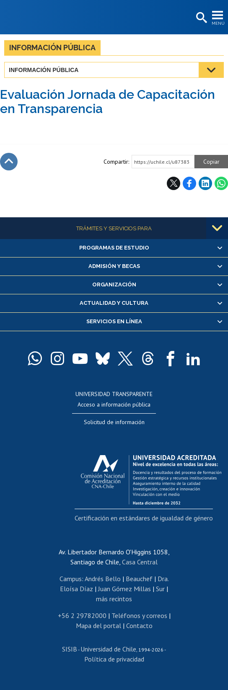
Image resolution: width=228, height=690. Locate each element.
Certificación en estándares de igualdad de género (144, 518)
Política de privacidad (114, 659)
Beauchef (139, 578)
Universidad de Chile (108, 649)
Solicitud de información (114, 422)
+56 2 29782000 (82, 615)
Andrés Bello (103, 578)
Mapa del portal (98, 625)
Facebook (189, 183)
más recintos (114, 599)
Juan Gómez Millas (124, 588)
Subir (9, 161)
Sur (160, 588)
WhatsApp (221, 183)
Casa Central (140, 562)
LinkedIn (205, 183)
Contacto (139, 625)
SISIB (69, 649)
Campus (71, 578)
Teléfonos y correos (139, 615)
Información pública (52, 47)
